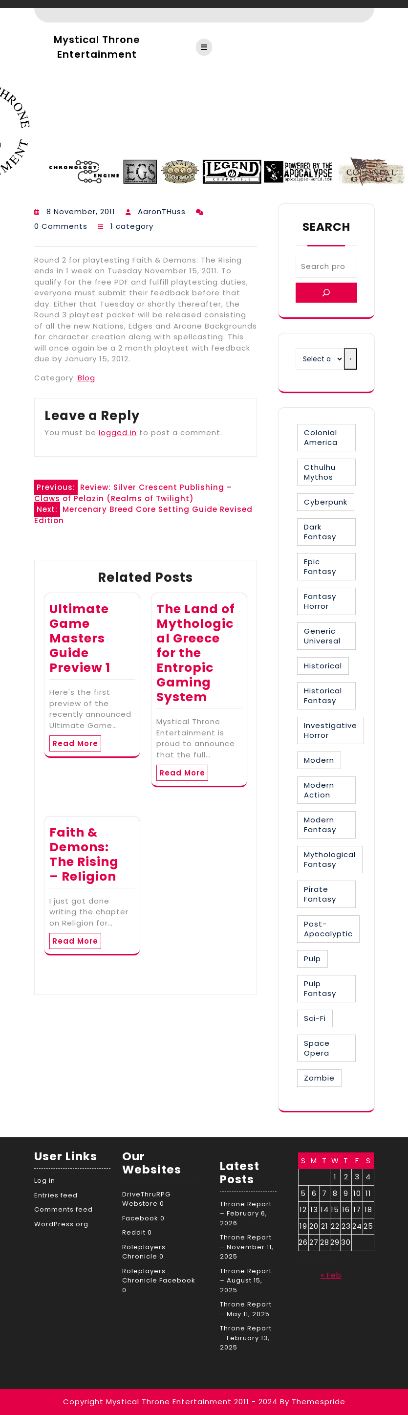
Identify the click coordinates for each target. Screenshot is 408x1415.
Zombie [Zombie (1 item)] (319, 1078)
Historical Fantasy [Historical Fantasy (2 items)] (323, 695)
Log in (44, 1180)
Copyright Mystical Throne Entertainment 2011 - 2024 (170, 1401)
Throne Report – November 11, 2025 (247, 1247)
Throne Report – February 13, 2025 (246, 1338)
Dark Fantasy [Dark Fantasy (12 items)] (320, 532)
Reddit (134, 1232)
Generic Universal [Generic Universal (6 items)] (322, 636)
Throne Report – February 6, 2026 (246, 1213)
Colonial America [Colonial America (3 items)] (321, 437)
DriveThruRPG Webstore (146, 1199)
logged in (118, 432)
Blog (86, 378)
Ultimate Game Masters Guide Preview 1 (79, 638)
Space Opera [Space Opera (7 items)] (317, 1048)
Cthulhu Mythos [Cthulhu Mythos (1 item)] (320, 472)
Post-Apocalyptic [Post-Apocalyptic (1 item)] (328, 929)
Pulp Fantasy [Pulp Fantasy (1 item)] (320, 988)
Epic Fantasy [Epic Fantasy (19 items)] (320, 566)
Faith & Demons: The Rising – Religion (84, 854)
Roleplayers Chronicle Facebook (158, 1275)
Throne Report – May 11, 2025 (246, 1309)
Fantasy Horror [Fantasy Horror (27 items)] (320, 601)
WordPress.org (61, 1224)
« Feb (331, 1275)
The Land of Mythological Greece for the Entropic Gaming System (195, 653)
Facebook (140, 1218)
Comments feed (63, 1209)
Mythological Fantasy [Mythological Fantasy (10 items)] (330, 859)
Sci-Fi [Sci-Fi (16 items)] (315, 1018)
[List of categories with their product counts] (320, 359)
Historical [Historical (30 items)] (323, 666)
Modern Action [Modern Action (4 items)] (319, 790)
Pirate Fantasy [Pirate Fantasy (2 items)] (320, 894)
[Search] (326, 293)
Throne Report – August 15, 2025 (246, 1280)
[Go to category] (350, 359)
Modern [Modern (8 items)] (319, 760)
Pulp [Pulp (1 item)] (312, 958)
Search (326, 227)
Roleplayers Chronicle (144, 1251)
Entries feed (56, 1195)
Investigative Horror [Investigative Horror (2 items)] (330, 730)
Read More (75, 743)
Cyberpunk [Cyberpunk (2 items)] (325, 502)
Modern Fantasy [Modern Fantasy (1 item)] (320, 825)
